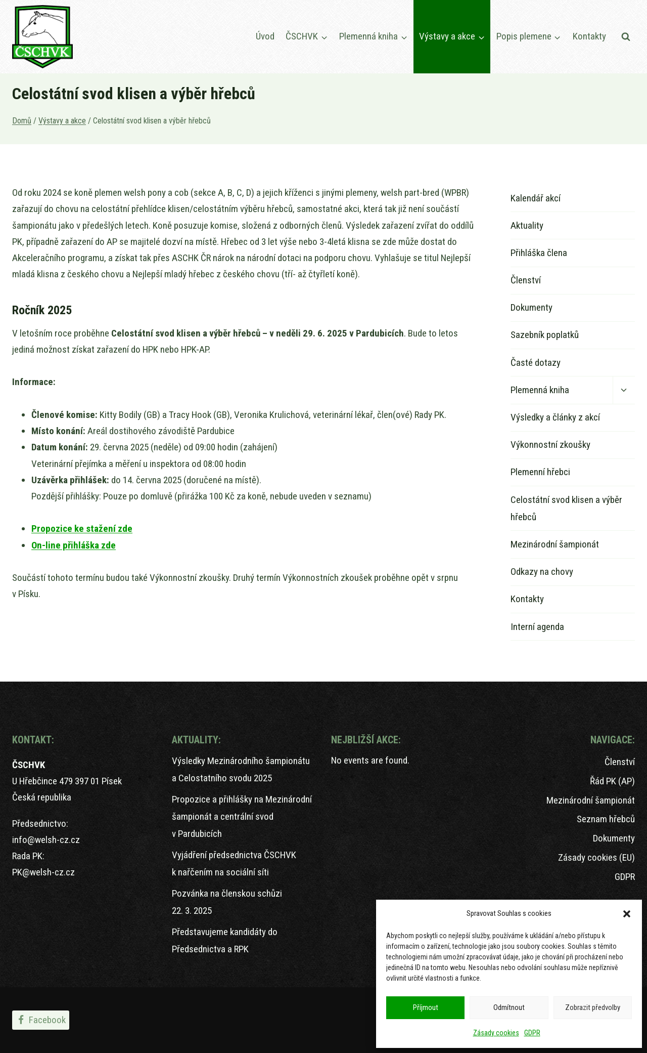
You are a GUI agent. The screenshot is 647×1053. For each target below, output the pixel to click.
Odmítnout (509, 1007)
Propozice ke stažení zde (81, 528)
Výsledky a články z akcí (555, 417)
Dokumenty (531, 307)
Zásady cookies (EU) (596, 857)
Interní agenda (537, 627)
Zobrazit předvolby (592, 1007)
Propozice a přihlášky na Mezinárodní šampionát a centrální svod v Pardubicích (242, 816)
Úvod (265, 36)
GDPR (532, 1033)
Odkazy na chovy (542, 571)
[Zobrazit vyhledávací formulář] (626, 37)
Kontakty (589, 36)
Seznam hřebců (606, 819)
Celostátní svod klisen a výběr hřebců (566, 508)
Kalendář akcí (536, 198)
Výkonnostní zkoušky (550, 444)
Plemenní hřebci (540, 472)
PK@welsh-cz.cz (43, 872)
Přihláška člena (539, 253)
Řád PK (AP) (612, 781)
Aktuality (527, 225)
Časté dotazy (536, 362)
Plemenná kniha (540, 390)
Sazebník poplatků (545, 335)
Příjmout (425, 1007)
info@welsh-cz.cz (46, 840)
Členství (526, 280)
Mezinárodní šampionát (555, 544)
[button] (627, 914)
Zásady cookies (496, 1033)
